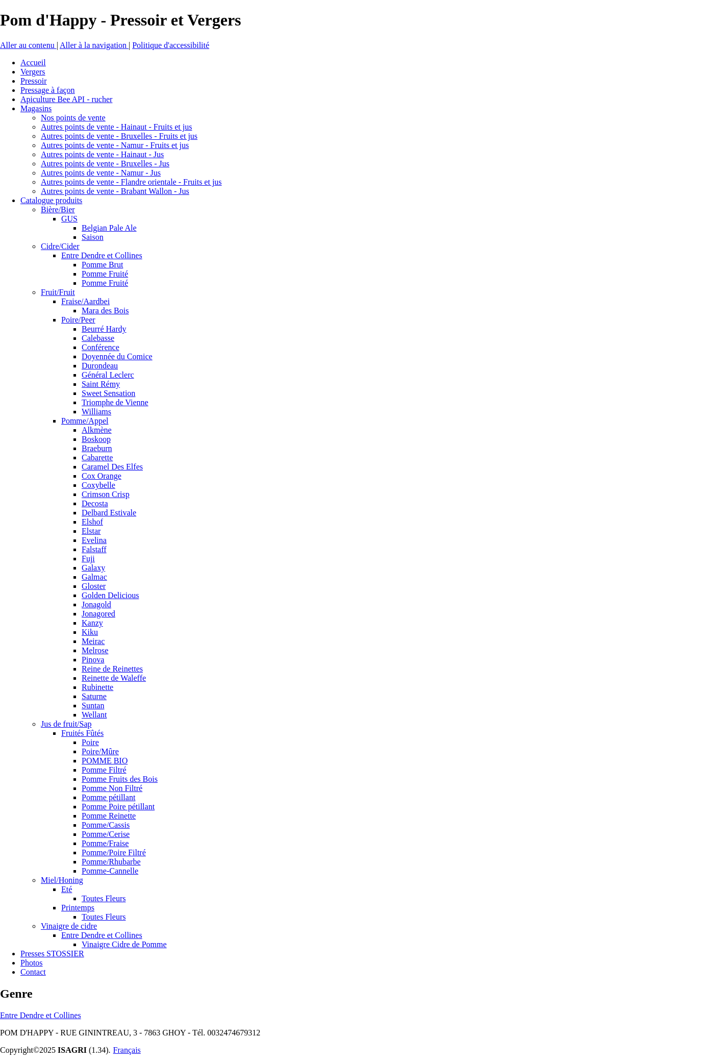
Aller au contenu (28, 45)
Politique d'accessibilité (170, 45)
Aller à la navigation (94, 45)
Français (127, 1050)
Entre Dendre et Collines (40, 1015)
